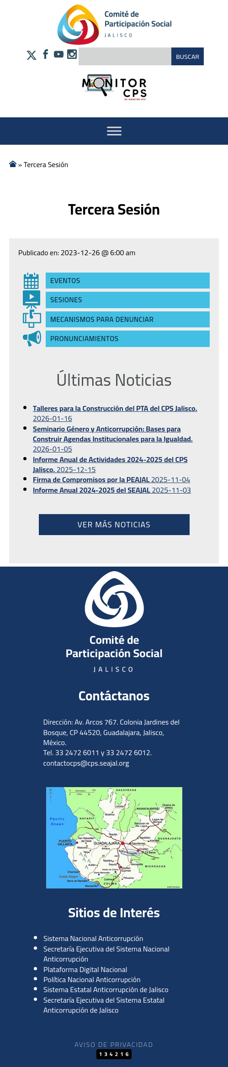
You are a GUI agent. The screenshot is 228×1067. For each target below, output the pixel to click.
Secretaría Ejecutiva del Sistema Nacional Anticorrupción (106, 954)
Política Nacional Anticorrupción (92, 979)
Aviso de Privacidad (113, 1044)
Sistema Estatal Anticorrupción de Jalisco (106, 989)
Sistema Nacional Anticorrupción (93, 938)
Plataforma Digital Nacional (85, 969)
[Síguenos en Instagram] (72, 55)
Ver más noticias (113, 524)
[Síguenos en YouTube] (58, 55)
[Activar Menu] (114, 130)
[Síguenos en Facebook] (45, 55)
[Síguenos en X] (31, 57)
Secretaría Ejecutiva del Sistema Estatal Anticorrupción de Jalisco (103, 1005)
